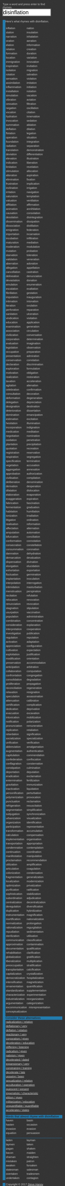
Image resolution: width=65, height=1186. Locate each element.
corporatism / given (17, 1038)
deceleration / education (20, 1042)
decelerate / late (15, 1072)
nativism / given (15, 1055)
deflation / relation (16, 1030)
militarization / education (20, 1101)
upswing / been (15, 1076)
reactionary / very (16, 1034)
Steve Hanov (35, 1184)
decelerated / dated (17, 1059)
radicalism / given (16, 1051)
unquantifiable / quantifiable (22, 1105)
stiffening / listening (17, 1047)
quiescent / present (17, 1089)
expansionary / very (17, 1063)
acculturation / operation (20, 1084)
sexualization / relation (19, 1080)
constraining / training (19, 1068)
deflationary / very (16, 1026)
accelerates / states (17, 1110)
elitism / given (14, 1097)
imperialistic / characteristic (22, 1093)
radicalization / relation (19, 1021)
